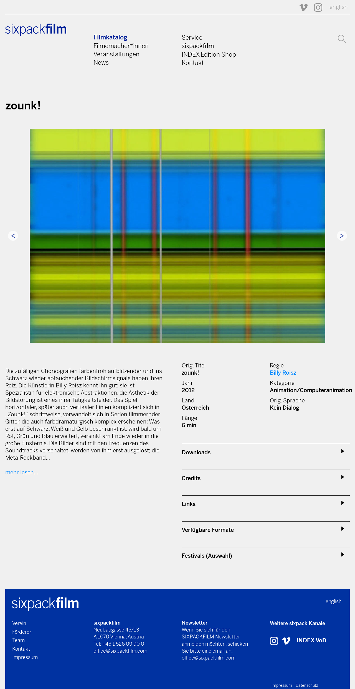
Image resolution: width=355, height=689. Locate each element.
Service (192, 37)
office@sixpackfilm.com (120, 651)
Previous (13, 236)
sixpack (198, 46)
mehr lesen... (21, 472)
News (101, 62)
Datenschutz (307, 685)
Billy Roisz (283, 372)
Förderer (21, 632)
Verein (19, 623)
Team (18, 640)
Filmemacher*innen (121, 46)
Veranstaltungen (116, 54)
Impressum (25, 657)
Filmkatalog (110, 37)
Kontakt (193, 63)
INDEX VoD (311, 640)
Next (342, 236)
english (338, 7)
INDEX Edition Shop (209, 54)
